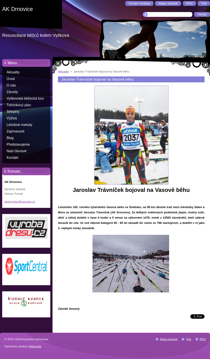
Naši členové (16, 151)
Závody (12, 92)
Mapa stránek (168, 339)
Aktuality (13, 72)
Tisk (188, 339)
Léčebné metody (19, 125)
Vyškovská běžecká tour (25, 98)
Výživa (12, 118)
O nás (11, 85)
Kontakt (12, 157)
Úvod (11, 79)
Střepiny (13, 111)
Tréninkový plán (19, 105)
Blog (10, 138)
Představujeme (18, 144)
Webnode (35, 346)
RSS (203, 339)
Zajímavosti (15, 131)
